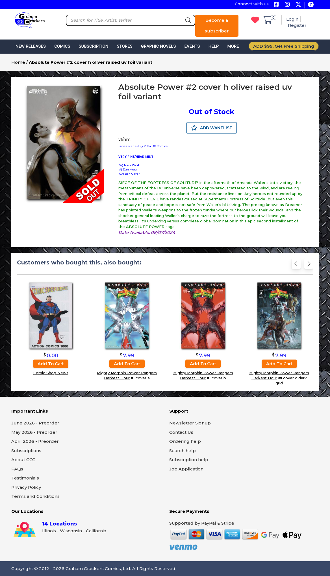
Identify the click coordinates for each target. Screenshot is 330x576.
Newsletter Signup (190, 423)
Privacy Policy (26, 487)
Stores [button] (124, 46)
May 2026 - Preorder (34, 432)
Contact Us (181, 432)
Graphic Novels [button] (158, 46)
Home (18, 62)
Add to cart (51, 363)
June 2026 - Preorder (35, 423)
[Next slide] (308, 265)
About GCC (23, 459)
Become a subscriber (217, 25)
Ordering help (185, 441)
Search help (182, 450)
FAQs (17, 469)
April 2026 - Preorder (35, 441)
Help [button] (214, 46)
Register (297, 25)
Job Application (186, 469)
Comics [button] (62, 46)
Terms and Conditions (35, 496)
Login (292, 19)
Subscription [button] (93, 46)
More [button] (233, 46)
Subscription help (188, 459)
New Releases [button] (31, 46)
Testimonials (25, 478)
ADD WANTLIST (211, 128)
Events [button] (192, 46)
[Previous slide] (296, 265)
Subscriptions (26, 450)
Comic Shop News (50, 373)
